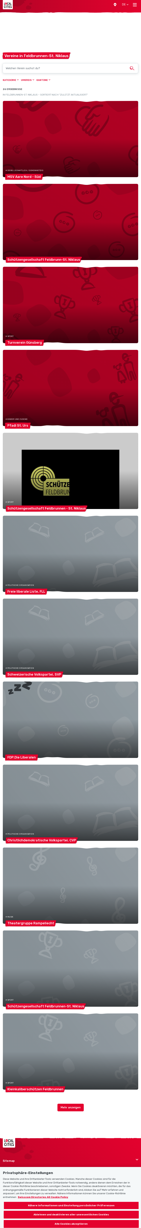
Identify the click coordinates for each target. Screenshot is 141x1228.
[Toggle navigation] (134, 4)
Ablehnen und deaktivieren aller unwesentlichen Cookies (71, 1217)
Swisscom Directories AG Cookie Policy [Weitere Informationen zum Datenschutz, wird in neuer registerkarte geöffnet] (43, 1199)
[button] (115, 4)
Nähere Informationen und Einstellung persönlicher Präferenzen (71, 1207)
